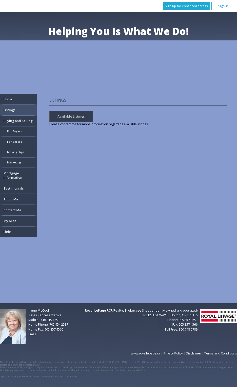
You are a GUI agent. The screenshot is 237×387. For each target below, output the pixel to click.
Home (8, 99)
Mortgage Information (12, 175)
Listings (9, 110)
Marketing (14, 162)
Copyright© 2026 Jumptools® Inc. (16, 376)
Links (7, 231)
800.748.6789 (188, 329)
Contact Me (12, 210)
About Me (10, 199)
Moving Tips (15, 152)
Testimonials (13, 188)
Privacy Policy (173, 353)
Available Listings (71, 116)
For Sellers (14, 141)
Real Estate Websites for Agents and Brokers (55, 376)
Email (32, 334)
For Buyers (14, 131)
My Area (9, 221)
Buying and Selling (18, 121)
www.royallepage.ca (145, 353)
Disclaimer (193, 353)
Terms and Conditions (220, 353)
